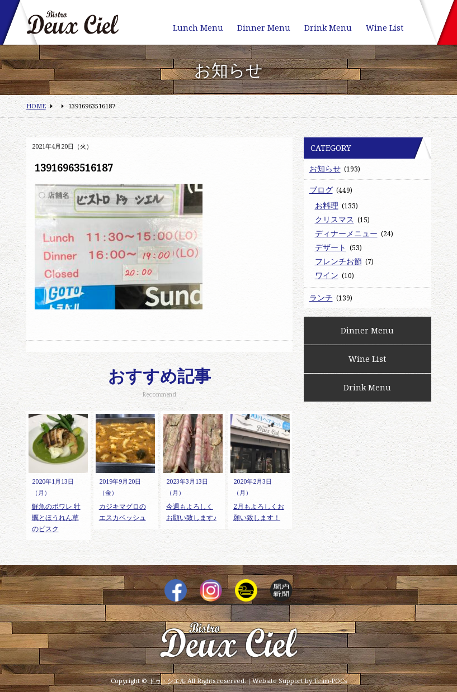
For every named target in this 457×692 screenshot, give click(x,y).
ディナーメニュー (346, 233)
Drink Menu (328, 27)
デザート (330, 247)
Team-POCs (330, 680)
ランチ (321, 297)
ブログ (321, 189)
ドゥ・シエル (167, 680)
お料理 (326, 205)
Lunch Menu (198, 27)
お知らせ (325, 168)
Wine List (384, 27)
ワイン (326, 275)
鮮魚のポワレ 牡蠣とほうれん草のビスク (56, 517)
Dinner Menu (263, 27)
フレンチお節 (338, 261)
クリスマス (334, 219)
